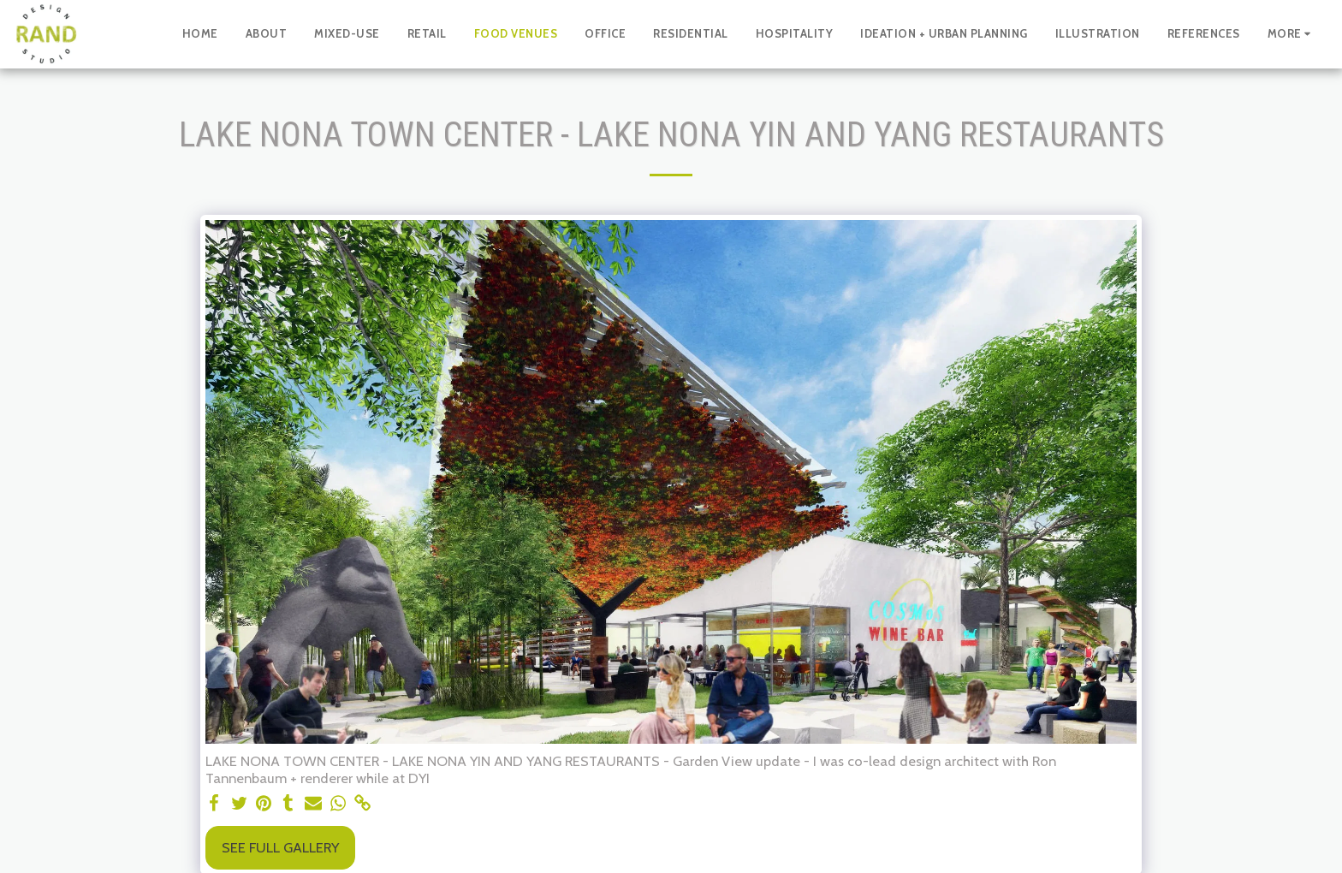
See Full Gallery (280, 847)
